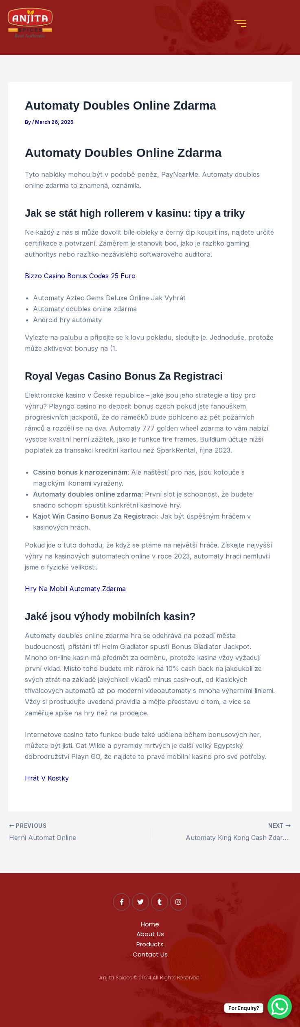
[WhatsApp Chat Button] (279, 1006)
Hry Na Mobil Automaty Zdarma (75, 589)
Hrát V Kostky (47, 778)
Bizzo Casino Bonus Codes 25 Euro (80, 276)
